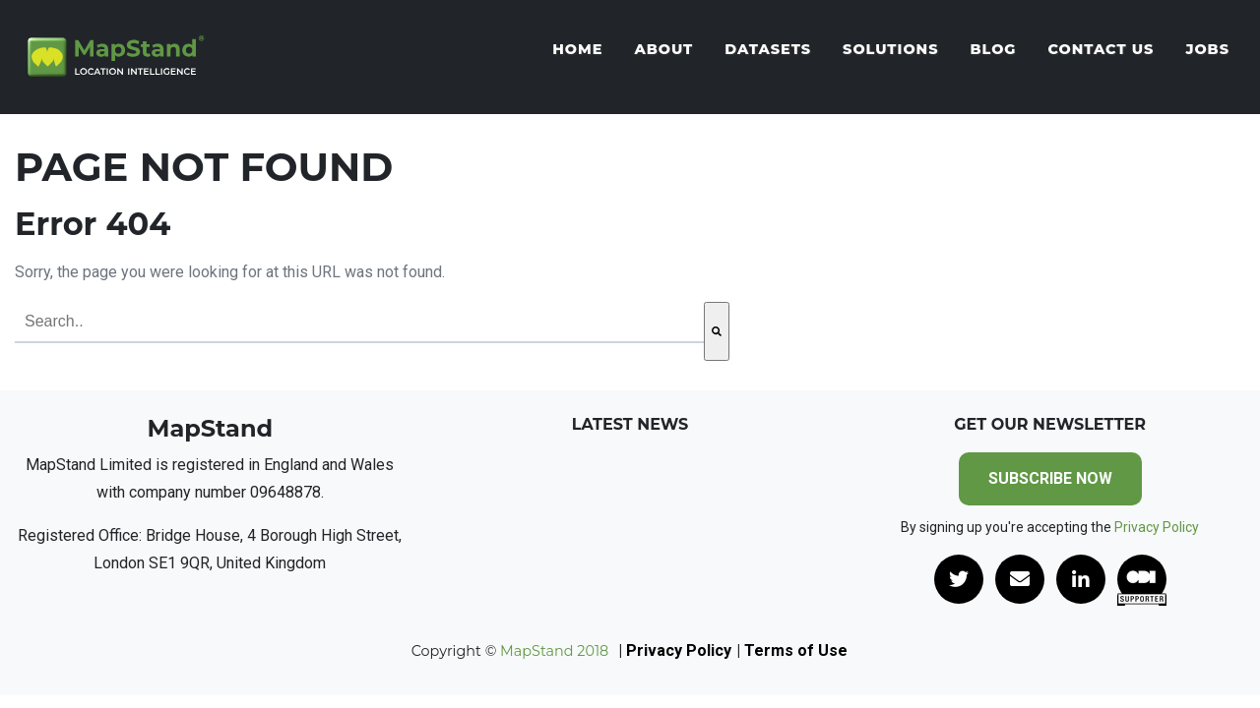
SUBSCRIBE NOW (1050, 478)
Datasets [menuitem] (767, 49)
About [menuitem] (663, 49)
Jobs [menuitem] (1207, 49)
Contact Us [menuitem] (1100, 49)
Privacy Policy (1156, 527)
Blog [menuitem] (993, 49)
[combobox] (359, 322)
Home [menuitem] (577, 49)
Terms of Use (796, 650)
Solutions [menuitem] (890, 49)
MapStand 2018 (552, 651)
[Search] (716, 331)
